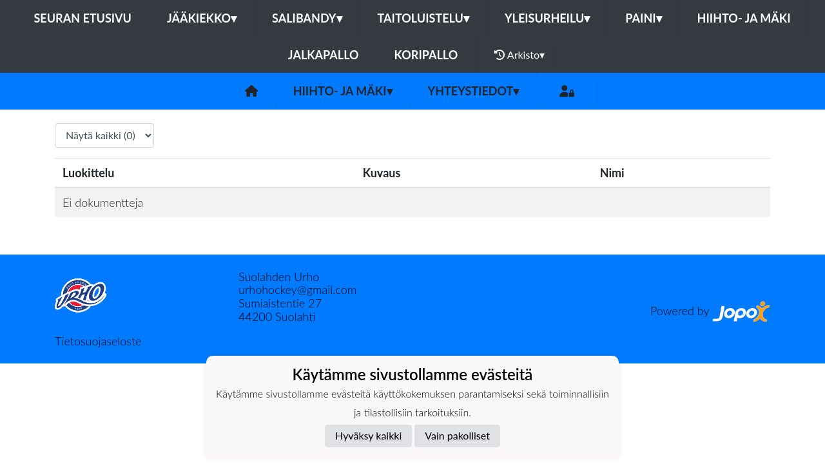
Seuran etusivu (82, 18)
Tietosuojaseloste (98, 341)
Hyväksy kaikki (368, 435)
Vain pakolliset (457, 435)
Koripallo (426, 55)
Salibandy (307, 18)
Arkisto (519, 55)
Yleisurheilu (547, 18)
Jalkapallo (323, 55)
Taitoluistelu (423, 18)
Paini (643, 18)
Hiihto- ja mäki (744, 18)
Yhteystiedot (473, 91)
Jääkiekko (202, 18)
